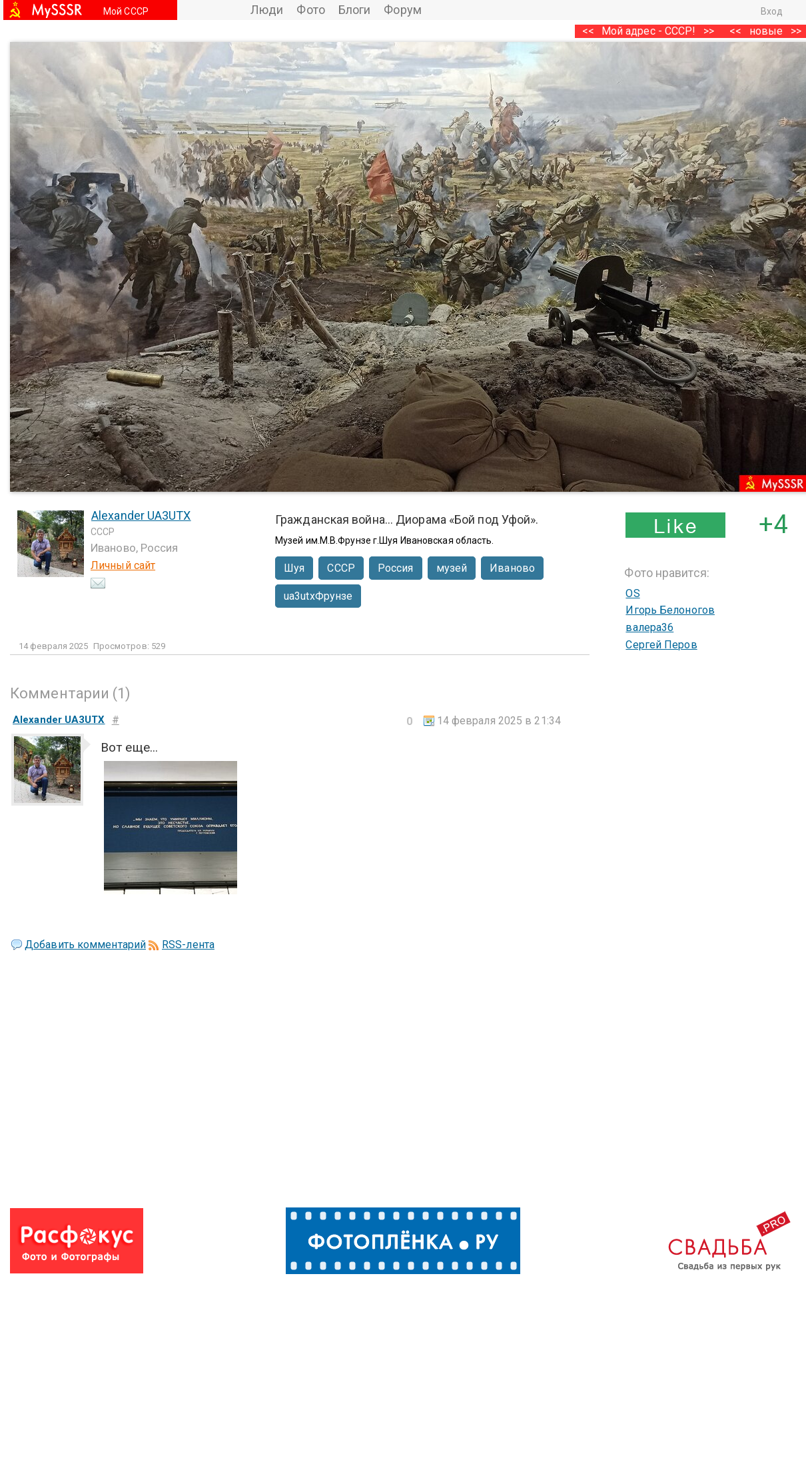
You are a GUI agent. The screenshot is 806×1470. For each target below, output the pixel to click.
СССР (340, 568)
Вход (772, 11)
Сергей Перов (661, 644)
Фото (310, 10)
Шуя (294, 568)
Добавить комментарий (85, 944)
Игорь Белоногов (670, 610)
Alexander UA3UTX (141, 515)
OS (632, 593)
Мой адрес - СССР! (649, 31)
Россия (396, 568)
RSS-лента (188, 944)
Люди (266, 10)
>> (708, 31)
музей (452, 568)
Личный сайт (123, 565)
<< (735, 31)
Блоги (354, 10)
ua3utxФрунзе (318, 596)
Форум (403, 10)
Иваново (512, 568)
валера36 (649, 627)
